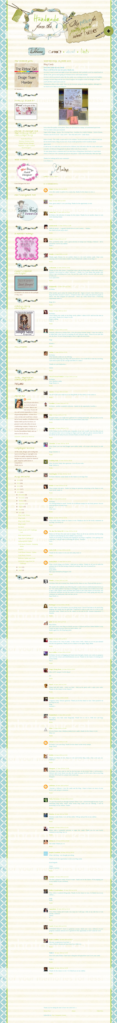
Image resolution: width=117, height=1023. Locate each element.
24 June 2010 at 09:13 (60, 639)
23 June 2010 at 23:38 (61, 580)
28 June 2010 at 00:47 (62, 785)
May (20, 567)
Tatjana (51, 968)
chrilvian (52, 785)
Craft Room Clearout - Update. (27, 552)
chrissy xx (52, 841)
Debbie (51, 755)
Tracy (51, 311)
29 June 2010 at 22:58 (70, 890)
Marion (51, 814)
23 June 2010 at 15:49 (61, 392)
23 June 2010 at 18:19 (62, 443)
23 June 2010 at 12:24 (60, 254)
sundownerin (53, 225)
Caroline (52, 403)
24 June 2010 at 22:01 (60, 684)
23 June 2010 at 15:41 (70, 376)
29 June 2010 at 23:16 (60, 926)
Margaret (52, 768)
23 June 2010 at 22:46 (70, 531)
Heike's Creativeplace (56, 890)
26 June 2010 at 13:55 (60, 755)
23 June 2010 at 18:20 (65, 460)
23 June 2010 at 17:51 (62, 428)
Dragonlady (53, 286)
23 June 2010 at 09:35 (60, 189)
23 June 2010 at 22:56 (63, 550)
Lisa (50, 201)
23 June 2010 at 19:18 (64, 474)
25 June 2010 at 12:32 (63, 715)
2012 (18, 486)
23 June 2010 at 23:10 (64, 561)
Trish (50, 499)
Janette (51, 392)
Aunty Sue (52, 212)
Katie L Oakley (54, 939)
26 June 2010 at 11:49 (60, 742)
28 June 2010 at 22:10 (61, 827)
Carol (51, 926)
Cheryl (51, 742)
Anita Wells (52, 550)
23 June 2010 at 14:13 (60, 311)
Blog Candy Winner (24, 515)
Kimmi (51, 330)
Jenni (51, 239)
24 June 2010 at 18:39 (63, 652)
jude (50, 622)
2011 (18, 489)
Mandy (51, 580)
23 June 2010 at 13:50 (63, 286)
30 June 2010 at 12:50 (61, 968)
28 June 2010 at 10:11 (66, 799)
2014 (18, 480)
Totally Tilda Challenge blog (25, 134)
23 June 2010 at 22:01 (59, 499)
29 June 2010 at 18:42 (62, 841)
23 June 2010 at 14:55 (60, 330)
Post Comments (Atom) (59, 1015)
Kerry (51, 518)
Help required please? (24, 535)
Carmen (52, 877)
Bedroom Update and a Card (26, 558)
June (20, 512)
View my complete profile (24, 436)
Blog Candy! (22, 524)
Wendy (51, 254)
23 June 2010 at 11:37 (59, 239)
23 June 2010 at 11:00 (64, 225)
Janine (51, 352)
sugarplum (52, 909)
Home (74, 1011)
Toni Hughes (53, 474)
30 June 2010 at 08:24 (66, 939)
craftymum (52, 267)
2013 (18, 483)
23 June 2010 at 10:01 (59, 201)
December (22, 495)
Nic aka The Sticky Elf (56, 531)
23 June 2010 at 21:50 (60, 485)
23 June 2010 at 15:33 (60, 352)
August (21, 506)
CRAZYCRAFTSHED (56, 376)
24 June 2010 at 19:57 (68, 669)
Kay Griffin (53, 652)
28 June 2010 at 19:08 (61, 814)
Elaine (28, 399)
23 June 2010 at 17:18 (59, 415)
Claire (51, 189)
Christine (52, 443)
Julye (51, 415)
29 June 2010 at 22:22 (62, 877)
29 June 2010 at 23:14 (63, 909)
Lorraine (52, 428)
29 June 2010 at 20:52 (67, 852)
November (22, 498)
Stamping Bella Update (25, 541)
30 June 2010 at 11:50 (61, 953)
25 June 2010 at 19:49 (59, 728)
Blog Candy (54, 176)
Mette (51, 639)
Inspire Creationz (54, 852)
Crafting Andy (53, 460)
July (20, 509)
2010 (18, 492)
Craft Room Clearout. (24, 555)
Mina (51, 728)
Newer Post (47, 1011)
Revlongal (52, 605)
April (20, 570)
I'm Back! (21, 527)
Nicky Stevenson (54, 799)
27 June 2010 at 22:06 (62, 768)
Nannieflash (53, 715)
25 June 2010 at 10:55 (61, 698)
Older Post (100, 1011)
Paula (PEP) (53, 561)
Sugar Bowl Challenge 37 (25, 538)
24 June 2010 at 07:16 (59, 622)
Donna (51, 485)
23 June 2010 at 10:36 (63, 212)
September (22, 504)
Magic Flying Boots (55, 669)
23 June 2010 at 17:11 (61, 403)
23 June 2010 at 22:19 (60, 518)
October (21, 501)
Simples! (20, 549)
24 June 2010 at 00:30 (62, 605)
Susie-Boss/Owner (26, 139)
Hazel (51, 684)
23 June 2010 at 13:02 (63, 267)
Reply (51, 194)
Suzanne (52, 698)
